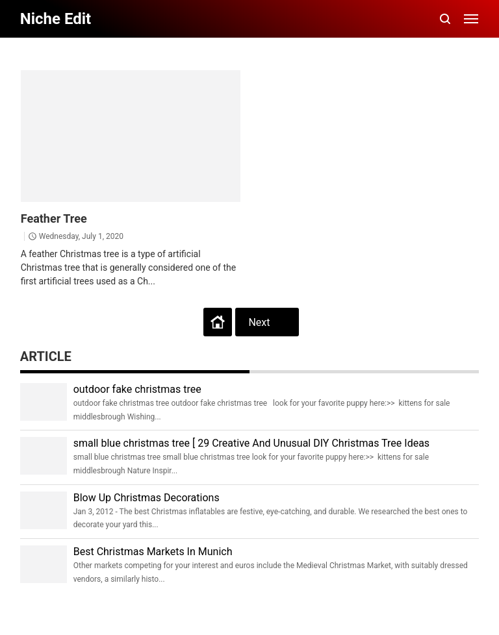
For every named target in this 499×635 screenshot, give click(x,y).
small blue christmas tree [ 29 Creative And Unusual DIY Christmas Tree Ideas (251, 443)
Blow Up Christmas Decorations (146, 498)
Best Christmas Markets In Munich (153, 551)
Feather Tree (54, 218)
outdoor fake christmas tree (137, 389)
